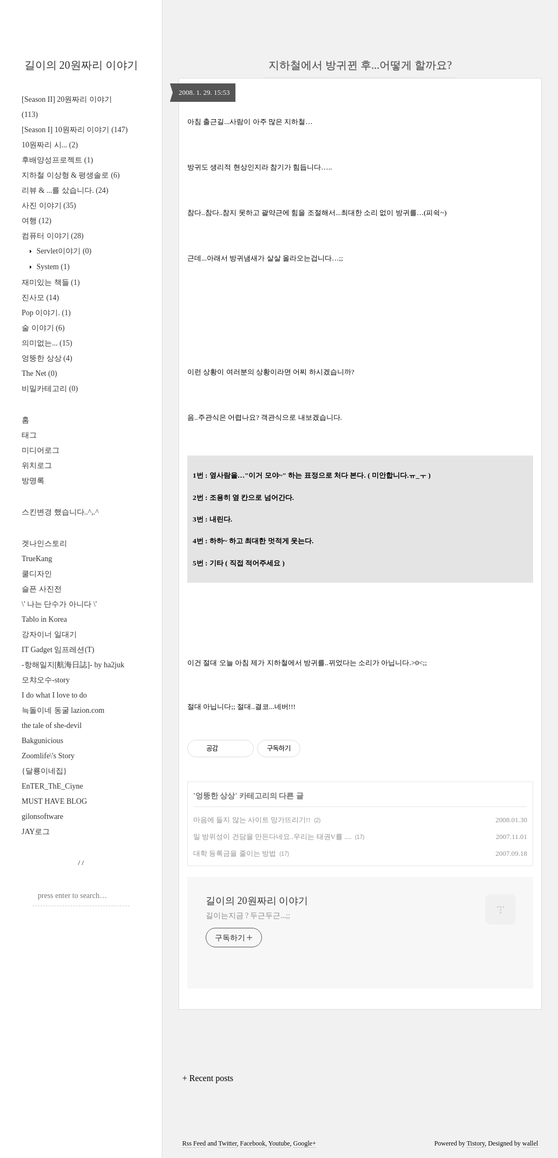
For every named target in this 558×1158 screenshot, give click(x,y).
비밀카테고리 (50, 389)
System (52, 267)
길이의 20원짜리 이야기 (81, 65)
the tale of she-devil (52, 725)
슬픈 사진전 (42, 589)
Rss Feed (194, 1143)
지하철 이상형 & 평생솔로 (71, 175)
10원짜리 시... (50, 145)
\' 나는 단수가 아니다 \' (59, 604)
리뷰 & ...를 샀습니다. (65, 190)
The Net (39, 373)
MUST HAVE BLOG (54, 801)
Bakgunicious (42, 741)
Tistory (475, 1143)
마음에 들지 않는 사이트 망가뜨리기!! (252, 820)
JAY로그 (36, 832)
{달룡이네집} (44, 771)
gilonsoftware (42, 816)
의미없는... (47, 343)
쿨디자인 (37, 574)
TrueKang (37, 559)
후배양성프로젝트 (57, 160)
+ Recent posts (207, 1078)
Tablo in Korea (44, 619)
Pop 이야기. (46, 313)
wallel (530, 1143)
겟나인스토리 (44, 543)
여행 (36, 221)
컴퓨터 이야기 (52, 236)
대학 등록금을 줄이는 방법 (234, 853)
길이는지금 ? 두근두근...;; (248, 916)
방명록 (33, 481)
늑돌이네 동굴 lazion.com (63, 710)
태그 (29, 435)
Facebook (253, 1143)
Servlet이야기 (63, 251)
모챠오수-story (46, 680)
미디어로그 (41, 450)
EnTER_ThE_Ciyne (52, 786)
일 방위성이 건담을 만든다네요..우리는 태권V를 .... (272, 836)
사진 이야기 (49, 205)
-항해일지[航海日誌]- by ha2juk (73, 665)
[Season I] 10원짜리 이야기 (75, 130)
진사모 (40, 298)
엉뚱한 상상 (47, 358)
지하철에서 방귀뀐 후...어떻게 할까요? (360, 65)
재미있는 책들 (51, 282)
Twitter (227, 1143)
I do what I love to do (54, 695)
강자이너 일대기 (49, 634)
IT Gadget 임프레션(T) (58, 650)
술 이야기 (43, 328)
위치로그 (37, 465)
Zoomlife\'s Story (48, 756)
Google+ (304, 1143)
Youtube (279, 1143)
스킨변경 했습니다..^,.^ (60, 512)
